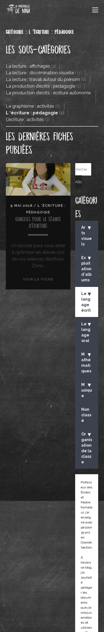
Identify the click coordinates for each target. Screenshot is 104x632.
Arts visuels (86, 235)
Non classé (86, 415)
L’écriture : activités (25, 119)
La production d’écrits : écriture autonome (48, 92)
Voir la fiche (38, 279)
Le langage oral (86, 332)
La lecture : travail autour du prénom (43, 79)
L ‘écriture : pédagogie (32, 112)
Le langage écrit (86, 302)
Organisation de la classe (86, 447)
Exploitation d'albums (86, 268)
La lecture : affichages (28, 66)
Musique (86, 390)
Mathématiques (86, 362)
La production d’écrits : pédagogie (40, 86)
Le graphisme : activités (30, 106)
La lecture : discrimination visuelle (40, 72)
